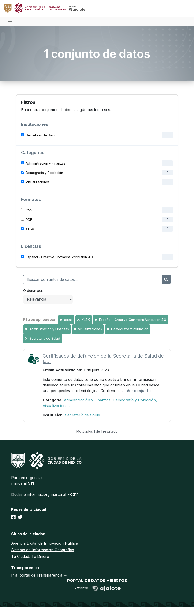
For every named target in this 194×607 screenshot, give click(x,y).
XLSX (30, 229)
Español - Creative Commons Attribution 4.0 (59, 257)
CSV (29, 210)
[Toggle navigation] (10, 21)
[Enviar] (166, 279)
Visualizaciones (38, 182)
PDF (29, 220)
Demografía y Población (44, 173)
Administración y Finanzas (45, 163)
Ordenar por (32, 291)
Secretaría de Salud (41, 135)
